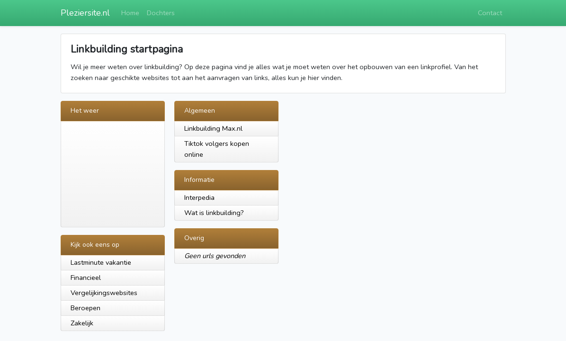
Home (130, 13)
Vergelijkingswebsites (104, 292)
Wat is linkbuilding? (214, 212)
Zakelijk (82, 323)
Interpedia (199, 197)
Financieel (86, 277)
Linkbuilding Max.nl (213, 128)
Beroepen (85, 308)
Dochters (161, 13)
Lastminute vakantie (101, 262)
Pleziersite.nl (85, 12)
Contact (490, 13)
